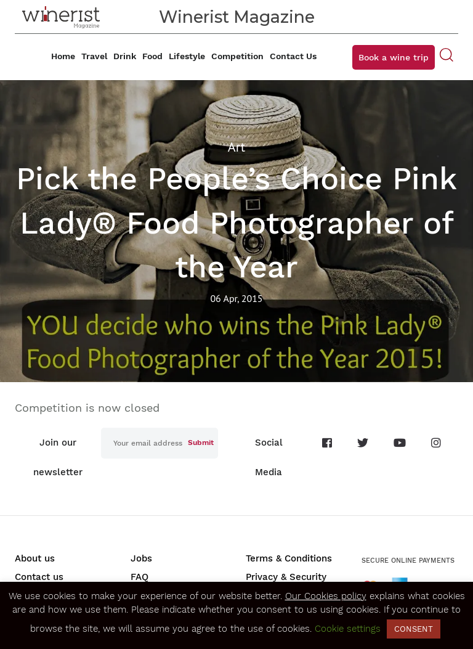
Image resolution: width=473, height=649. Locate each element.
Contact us (39, 576)
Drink (124, 56)
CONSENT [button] (413, 629)
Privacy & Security (286, 576)
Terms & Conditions (289, 558)
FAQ (139, 576)
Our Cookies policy (325, 596)
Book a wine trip (393, 57)
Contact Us (293, 56)
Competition (237, 56)
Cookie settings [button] (348, 628)
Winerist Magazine (237, 17)
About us (35, 558)
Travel (94, 56)
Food (152, 56)
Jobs (141, 558)
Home (63, 56)
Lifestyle (187, 56)
